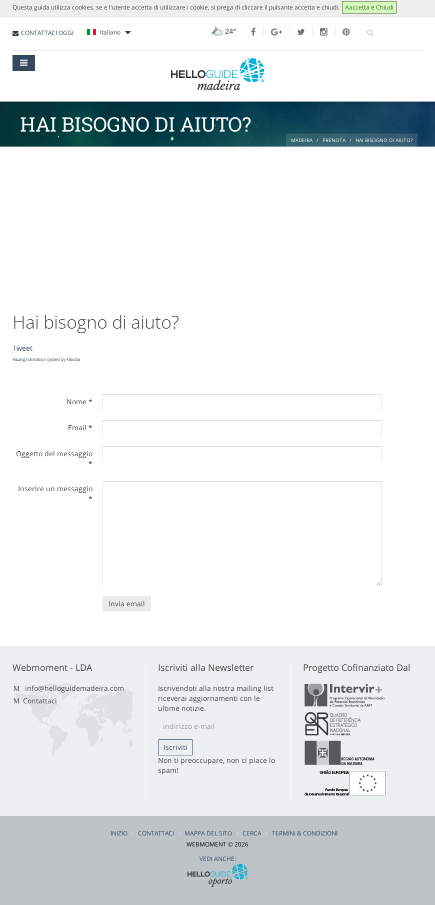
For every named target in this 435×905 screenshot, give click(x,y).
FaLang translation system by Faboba (46, 359)
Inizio (119, 833)
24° (222, 31)
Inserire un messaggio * (55, 493)
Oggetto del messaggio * (54, 458)
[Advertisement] (217, 222)
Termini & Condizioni (305, 833)
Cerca (252, 833)
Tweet (22, 348)
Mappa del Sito (208, 833)
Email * (80, 427)
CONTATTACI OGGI (47, 33)
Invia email (126, 603)
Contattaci (40, 700)
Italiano (108, 33)
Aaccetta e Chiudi (369, 7)
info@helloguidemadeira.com (74, 688)
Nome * (79, 401)
